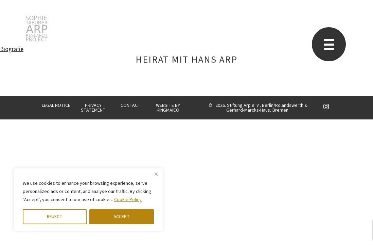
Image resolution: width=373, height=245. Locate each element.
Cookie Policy (128, 199)
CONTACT (131, 105)
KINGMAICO (168, 110)
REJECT (55, 216)
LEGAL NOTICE (56, 105)
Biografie (11, 49)
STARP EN (36, 29)
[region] (88, 199)
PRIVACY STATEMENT (93, 108)
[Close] (156, 174)
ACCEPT (121, 216)
